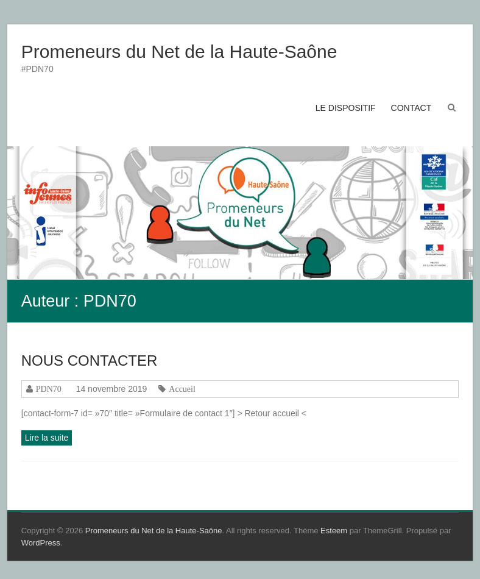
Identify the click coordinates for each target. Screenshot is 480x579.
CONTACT (411, 108)
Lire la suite (47, 437)
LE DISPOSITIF (346, 108)
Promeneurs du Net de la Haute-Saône (179, 51)
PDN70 (49, 389)
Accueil (182, 389)
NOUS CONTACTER (89, 360)
